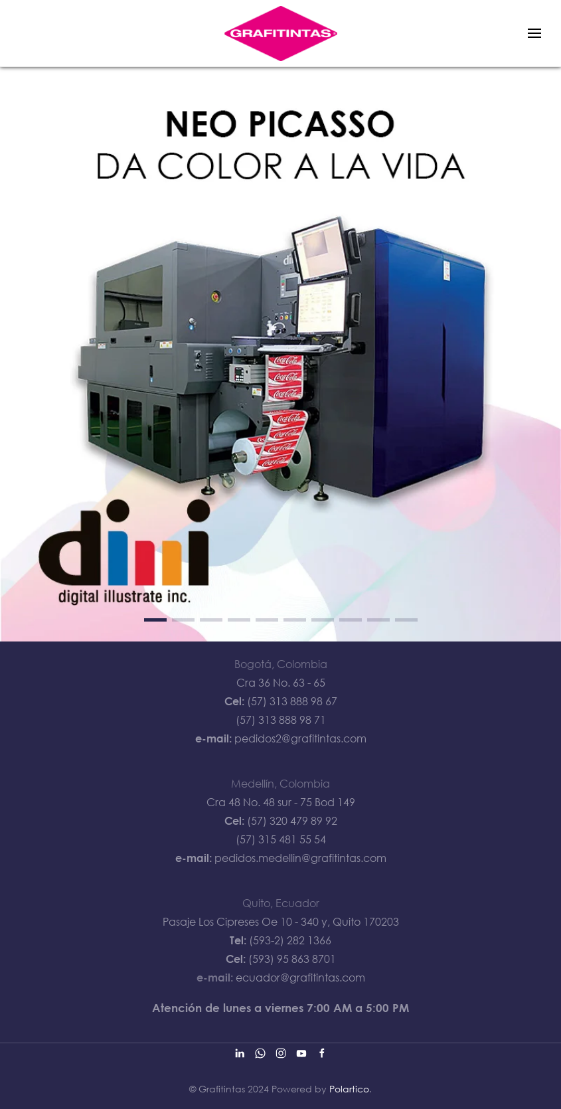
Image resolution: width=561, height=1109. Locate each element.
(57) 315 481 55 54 (281, 839)
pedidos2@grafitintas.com (300, 738)
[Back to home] (280, 33)
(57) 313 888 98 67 (292, 701)
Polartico (349, 1088)
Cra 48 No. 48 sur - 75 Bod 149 (280, 802)
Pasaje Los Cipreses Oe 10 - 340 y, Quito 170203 (281, 921)
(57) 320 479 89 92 (292, 820)
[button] (534, 33)
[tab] (155, 620)
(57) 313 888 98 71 (281, 719)
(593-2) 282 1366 (290, 940)
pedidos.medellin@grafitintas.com (300, 858)
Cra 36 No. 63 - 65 (280, 682)
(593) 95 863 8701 (292, 959)
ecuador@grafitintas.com (300, 977)
